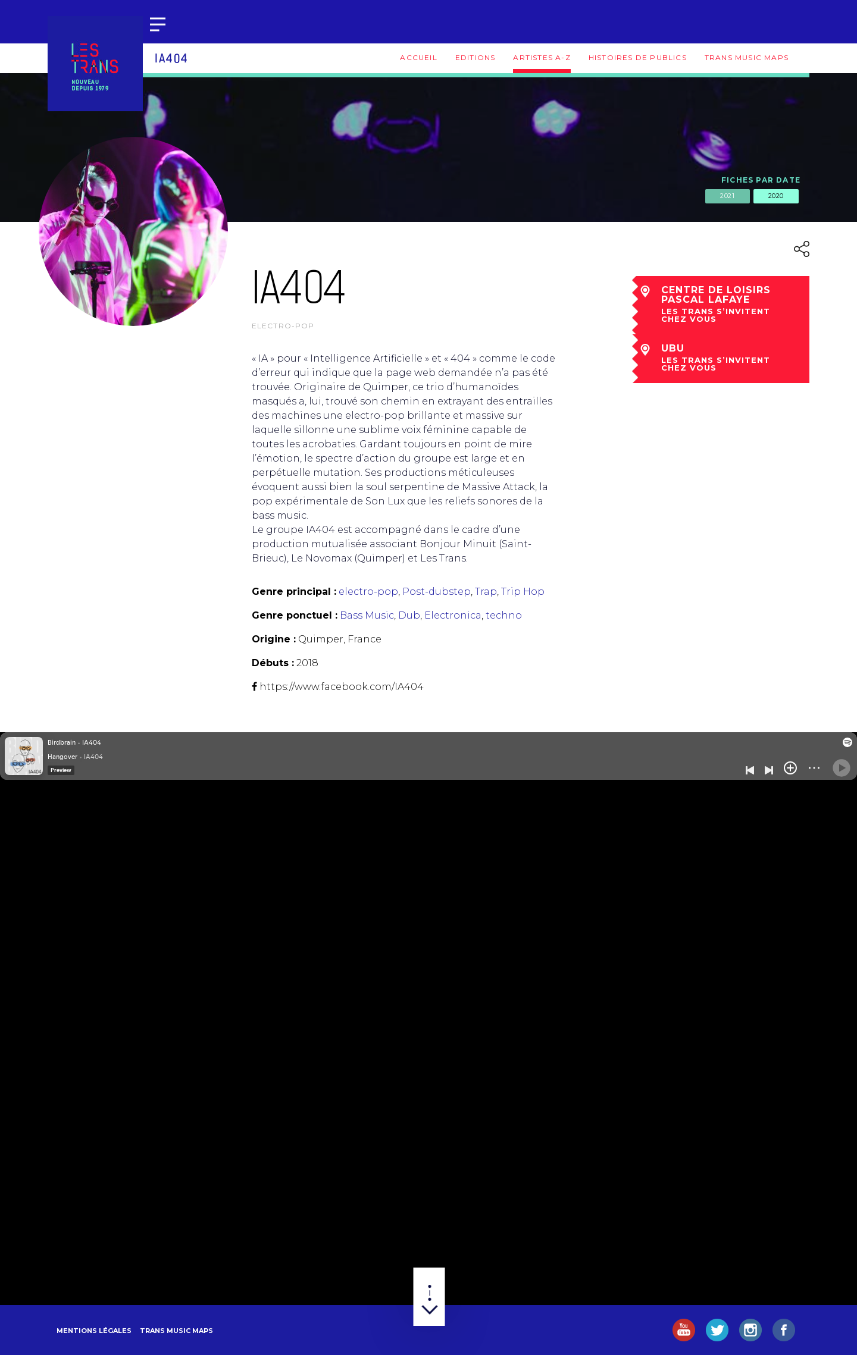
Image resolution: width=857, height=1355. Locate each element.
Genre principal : (294, 591)
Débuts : (273, 663)
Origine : (274, 639)
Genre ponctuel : (294, 615)
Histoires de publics (638, 57)
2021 (727, 196)
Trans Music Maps (747, 57)
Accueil (418, 57)
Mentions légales (94, 1330)
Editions (475, 57)
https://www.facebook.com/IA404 (341, 686)
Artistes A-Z (541, 57)
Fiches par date (760, 179)
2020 (776, 196)
